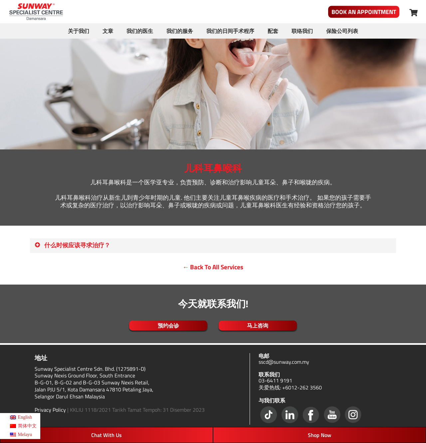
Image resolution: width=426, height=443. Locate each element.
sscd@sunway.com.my (284, 362)
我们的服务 (179, 31)
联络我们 (302, 31)
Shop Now (319, 435)
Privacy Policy (50, 410)
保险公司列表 (342, 31)
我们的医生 (139, 31)
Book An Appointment (363, 11)
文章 (108, 31)
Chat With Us (106, 435)
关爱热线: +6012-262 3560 (290, 387)
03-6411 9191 (275, 380)
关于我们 (78, 31)
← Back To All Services (213, 267)
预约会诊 (168, 326)
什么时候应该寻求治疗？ (72, 245)
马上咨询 (257, 326)
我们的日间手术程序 (230, 31)
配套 (273, 31)
